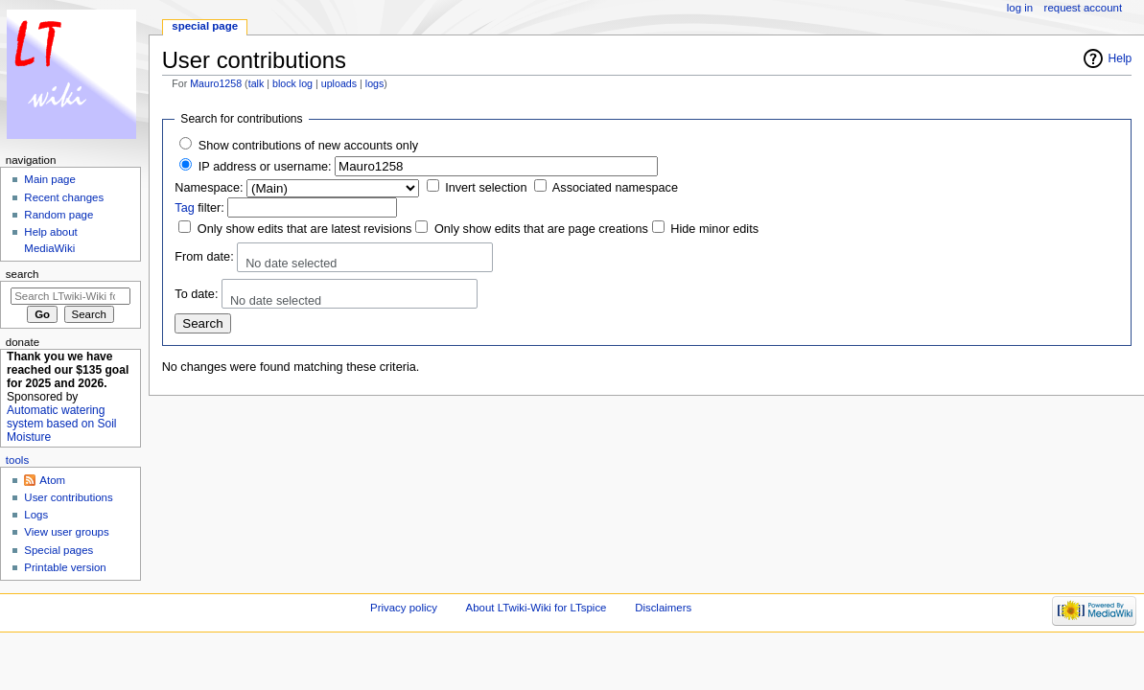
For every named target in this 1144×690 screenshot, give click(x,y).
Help (1120, 58)
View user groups (66, 532)
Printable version (64, 567)
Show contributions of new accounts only (308, 145)
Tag (184, 208)
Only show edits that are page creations (541, 229)
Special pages (58, 550)
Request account (1083, 7)
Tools (17, 460)
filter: (199, 208)
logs (375, 83)
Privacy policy (403, 607)
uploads (339, 83)
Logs (36, 514)
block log (292, 83)
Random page (58, 214)
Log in (1020, 7)
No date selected (291, 263)
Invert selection (485, 188)
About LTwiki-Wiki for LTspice (536, 607)
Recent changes (64, 197)
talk (256, 83)
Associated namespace (615, 188)
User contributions (68, 497)
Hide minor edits (714, 229)
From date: (204, 257)
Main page (50, 179)
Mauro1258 (216, 83)
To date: (196, 294)
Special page (205, 26)
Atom (52, 480)
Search (22, 274)
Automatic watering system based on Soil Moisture (62, 423)
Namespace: (209, 188)
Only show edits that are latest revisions (305, 229)
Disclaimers (663, 607)
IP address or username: (265, 166)
